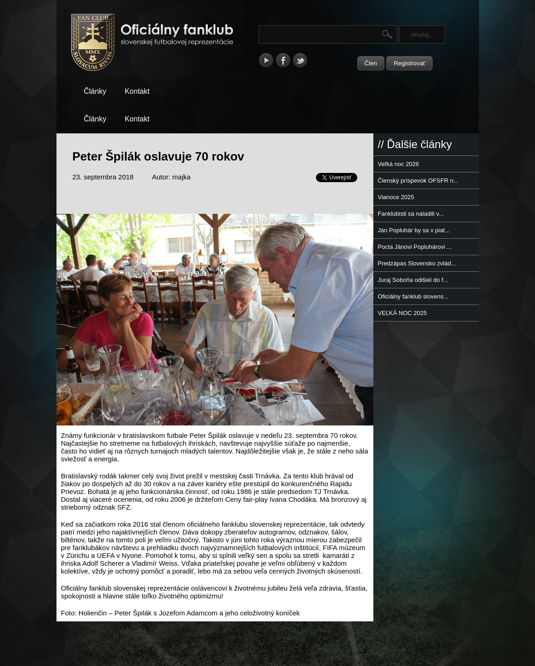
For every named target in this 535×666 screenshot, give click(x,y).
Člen (371, 63)
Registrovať (409, 63)
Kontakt (136, 91)
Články (95, 91)
